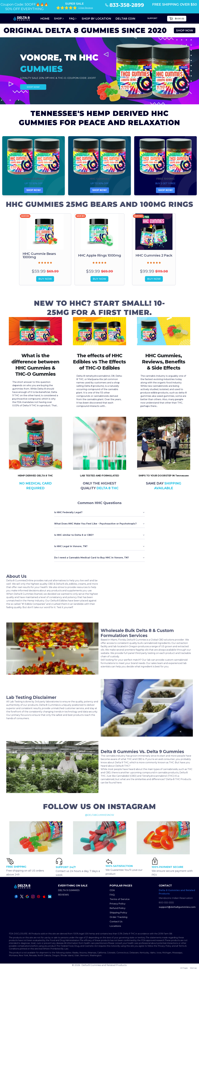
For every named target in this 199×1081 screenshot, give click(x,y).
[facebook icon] (16, 896)
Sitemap (193, 968)
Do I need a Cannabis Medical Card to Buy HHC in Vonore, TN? (99, 557)
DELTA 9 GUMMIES (69, 890)
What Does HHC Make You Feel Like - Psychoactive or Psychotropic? (99, 523)
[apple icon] (44, 896)
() (176, 18)
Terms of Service (120, 899)
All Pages (184, 968)
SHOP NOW (184, 30)
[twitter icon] (21, 896)
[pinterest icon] (38, 896)
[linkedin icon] (49, 896)
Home (45, 18)
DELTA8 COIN (125, 18)
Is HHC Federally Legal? (99, 512)
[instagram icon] (33, 896)
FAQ (73, 18)
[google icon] (27, 896)
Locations (115, 926)
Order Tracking (118, 917)
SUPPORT (152, 18)
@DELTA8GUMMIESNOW (99, 815)
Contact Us (116, 921)
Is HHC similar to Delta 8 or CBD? (99, 535)
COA (112, 890)
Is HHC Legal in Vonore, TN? (99, 546)
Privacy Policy (117, 903)
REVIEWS (63, 894)
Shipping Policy (118, 912)
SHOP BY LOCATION (96, 18)
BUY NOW (45, 278)
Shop (59, 18)
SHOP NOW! (33, 87)
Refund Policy (117, 908)
